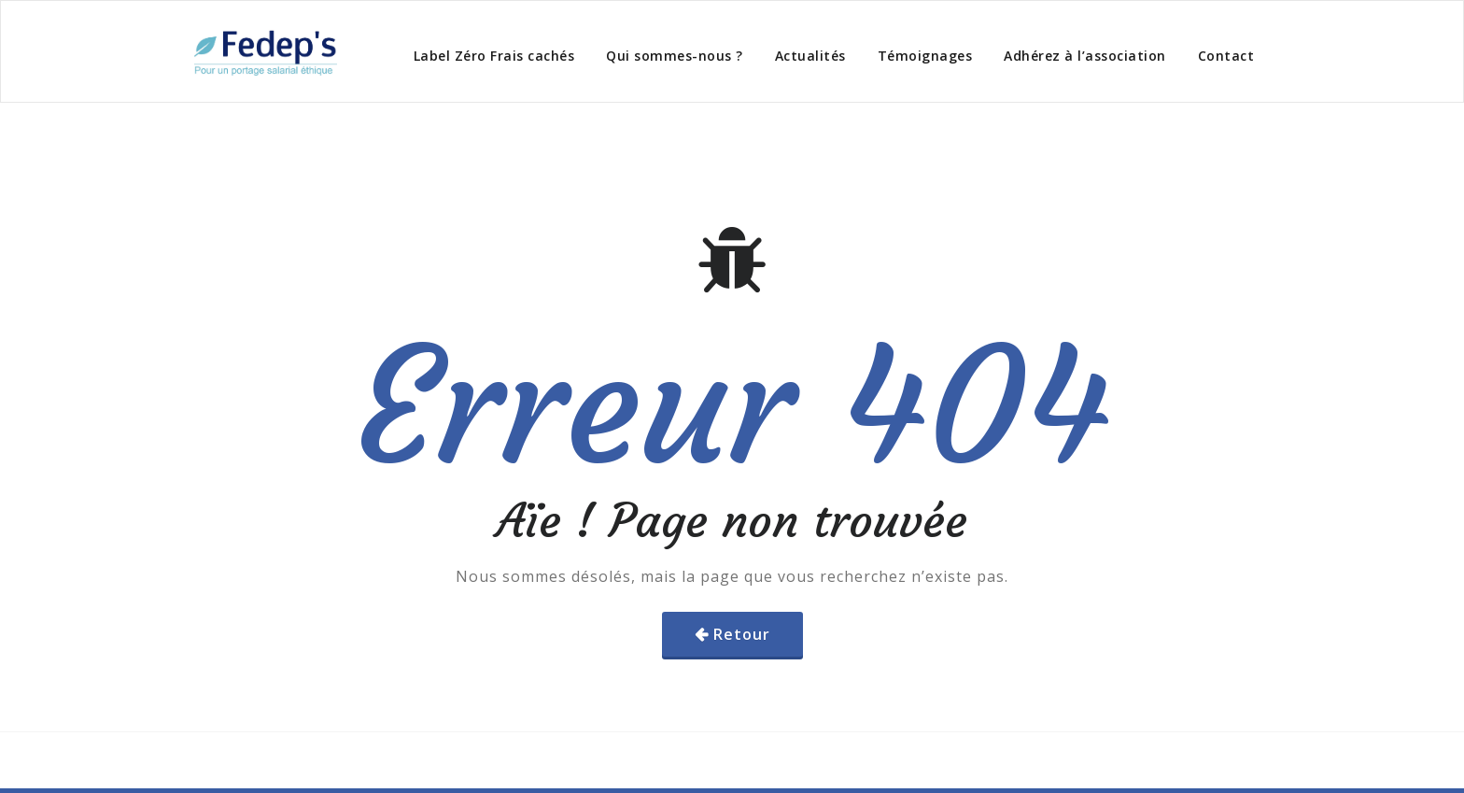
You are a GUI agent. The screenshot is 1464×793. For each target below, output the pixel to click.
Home (1157, 130)
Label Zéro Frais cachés (494, 55)
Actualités (810, 55)
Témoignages (925, 55)
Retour (741, 634)
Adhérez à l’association (1085, 55)
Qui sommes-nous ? (674, 55)
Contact (1226, 55)
